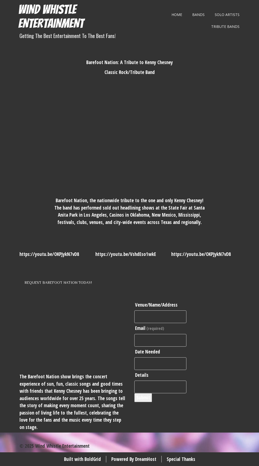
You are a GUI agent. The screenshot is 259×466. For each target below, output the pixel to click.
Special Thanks (181, 459)
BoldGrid (92, 459)
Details (141, 375)
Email (149, 328)
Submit (143, 397)
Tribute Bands (225, 26)
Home (176, 14)
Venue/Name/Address (156, 305)
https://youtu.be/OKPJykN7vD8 (49, 254)
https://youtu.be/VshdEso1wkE (125, 254)
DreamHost (145, 459)
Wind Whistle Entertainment (51, 16)
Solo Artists (227, 14)
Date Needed (147, 351)
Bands (198, 14)
